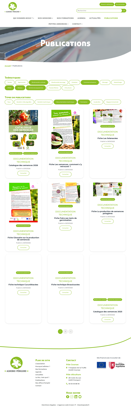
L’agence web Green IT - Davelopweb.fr (73, 405)
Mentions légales (49, 405)
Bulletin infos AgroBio (24, 102)
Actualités (95, 18)
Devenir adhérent (107, 4)
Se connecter (120, 4)
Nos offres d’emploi (42, 383)
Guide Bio (97, 102)
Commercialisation (90, 82)
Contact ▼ (77, 24)
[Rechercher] (124, 10)
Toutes (9, 82)
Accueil (8, 66)
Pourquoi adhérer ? (42, 366)
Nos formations (65, 18)
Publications (111, 18)
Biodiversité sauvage (58, 82)
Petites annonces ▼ (58, 24)
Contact (38, 386)
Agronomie (21, 82)
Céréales (74, 82)
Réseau (20, 88)
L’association (40, 364)
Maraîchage (118, 82)
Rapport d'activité (112, 102)
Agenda (81, 18)
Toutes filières (53, 88)
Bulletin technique (44, 102)
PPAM (9, 88)
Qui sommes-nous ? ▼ (23, 18)
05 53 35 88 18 (73, 384)
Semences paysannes (36, 88)
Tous (8, 102)
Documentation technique (65, 102)
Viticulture (68, 88)
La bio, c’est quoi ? (42, 377)
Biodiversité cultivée (38, 82)
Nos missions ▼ (45, 18)
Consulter (23, 173)
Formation (83, 102)
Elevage (105, 82)
